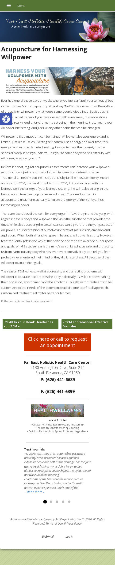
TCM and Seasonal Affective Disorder (85, 324)
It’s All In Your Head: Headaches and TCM (28, 324)
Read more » (36, 492)
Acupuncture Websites (24, 519)
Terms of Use (54, 523)
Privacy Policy (73, 523)
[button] (6, 119)
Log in (69, 536)
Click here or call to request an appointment (57, 342)
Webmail (48, 536)
